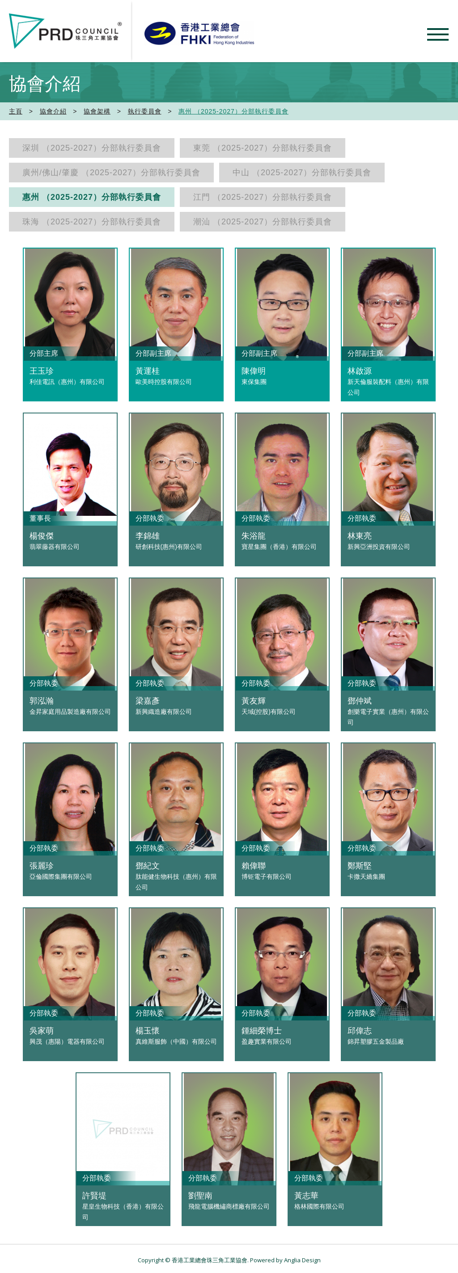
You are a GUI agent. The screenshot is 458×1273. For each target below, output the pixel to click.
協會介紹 (53, 111)
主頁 (15, 111)
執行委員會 (144, 111)
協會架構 (97, 111)
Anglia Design (302, 1260)
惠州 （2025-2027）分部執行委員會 (233, 111)
